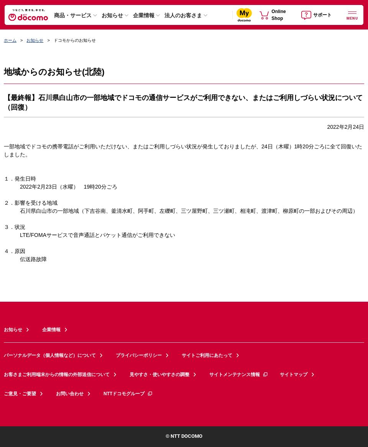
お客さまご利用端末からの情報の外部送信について (57, 374)
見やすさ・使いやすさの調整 (159, 374)
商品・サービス (73, 15)
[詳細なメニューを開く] (352, 14)
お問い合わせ (70, 393)
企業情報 (143, 15)
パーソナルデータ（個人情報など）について (50, 355)
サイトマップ (293, 374)
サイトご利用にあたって (207, 355)
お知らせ (112, 15)
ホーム (10, 40)
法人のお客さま (183, 15)
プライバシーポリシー (139, 355)
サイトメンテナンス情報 (238, 374)
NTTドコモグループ (128, 394)
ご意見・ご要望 (20, 393)
